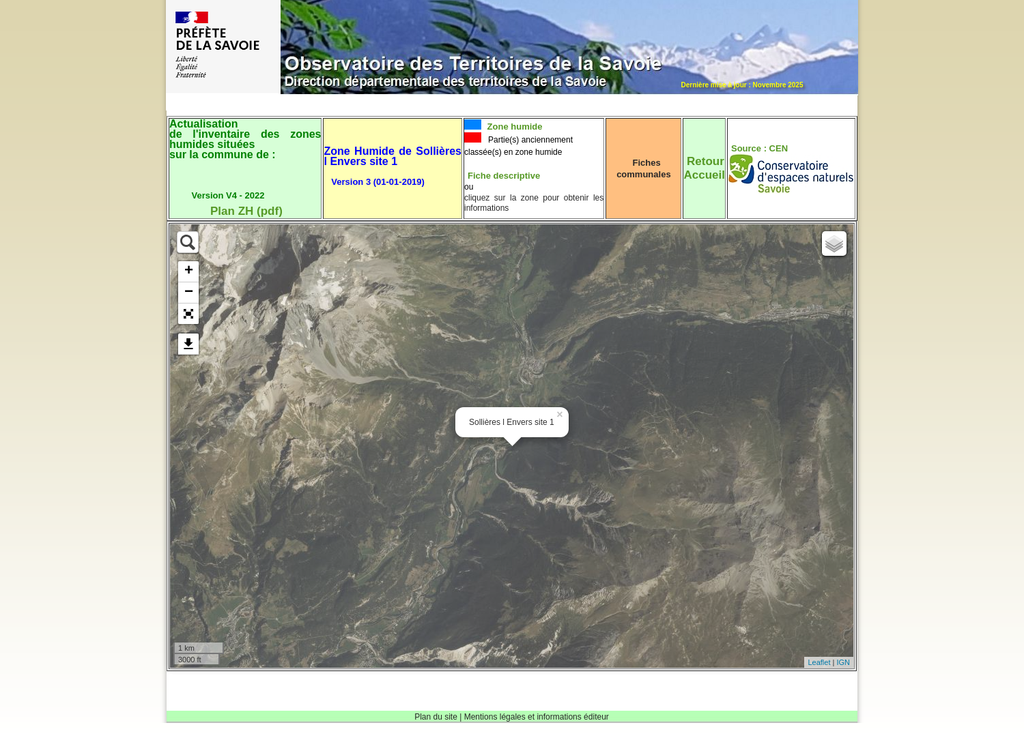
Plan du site (435, 717)
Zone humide (514, 126)
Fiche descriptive (504, 176)
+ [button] (188, 271)
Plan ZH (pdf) (246, 211)
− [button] (188, 292)
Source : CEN (759, 148)
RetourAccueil (703, 168)
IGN (843, 662)
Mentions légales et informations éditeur (536, 717)
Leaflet (819, 662)
